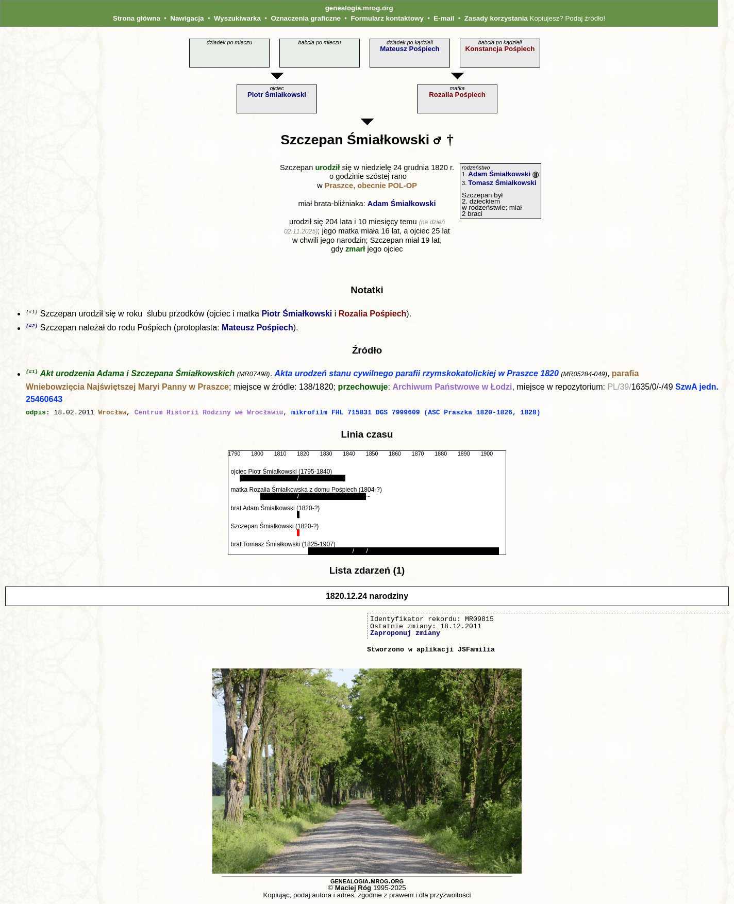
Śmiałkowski (388, 139)
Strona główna (136, 18)
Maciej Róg (353, 888)
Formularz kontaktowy (387, 18)
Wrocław (112, 413)
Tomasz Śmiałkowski (502, 183)
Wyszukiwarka (237, 18)
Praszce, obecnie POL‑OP (371, 185)
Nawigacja (187, 18)
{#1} (32, 373)
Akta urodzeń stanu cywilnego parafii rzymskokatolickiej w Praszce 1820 (417, 375)
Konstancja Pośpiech (500, 49)
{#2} (32, 326)
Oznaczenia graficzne (306, 18)
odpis (36, 413)
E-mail (443, 18)
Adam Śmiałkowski (402, 203)
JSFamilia (476, 650)
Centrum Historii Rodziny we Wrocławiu (209, 413)
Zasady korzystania (496, 18)
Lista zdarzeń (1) (367, 570)
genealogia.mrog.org (359, 8)
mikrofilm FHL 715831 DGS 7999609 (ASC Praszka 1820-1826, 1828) (416, 413)
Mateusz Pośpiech (410, 49)
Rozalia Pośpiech (457, 94)
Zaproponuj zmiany (405, 633)
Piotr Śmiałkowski (276, 94)
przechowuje (363, 388)
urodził (327, 167)
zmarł (355, 249)
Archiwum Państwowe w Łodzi (452, 388)
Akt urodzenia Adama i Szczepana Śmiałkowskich (137, 375)
